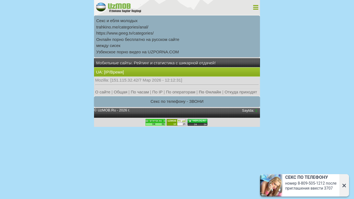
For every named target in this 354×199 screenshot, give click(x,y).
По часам (140, 92)
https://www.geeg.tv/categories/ (125, 33)
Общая (120, 92)
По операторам (181, 92)
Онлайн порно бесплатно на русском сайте (137, 39)
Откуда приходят (241, 92)
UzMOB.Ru (107, 110)
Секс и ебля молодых (117, 20)
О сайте (102, 92)
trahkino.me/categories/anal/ (122, 27)
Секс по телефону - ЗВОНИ (177, 101)
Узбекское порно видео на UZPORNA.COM (137, 51)
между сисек (108, 45)
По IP (157, 92)
